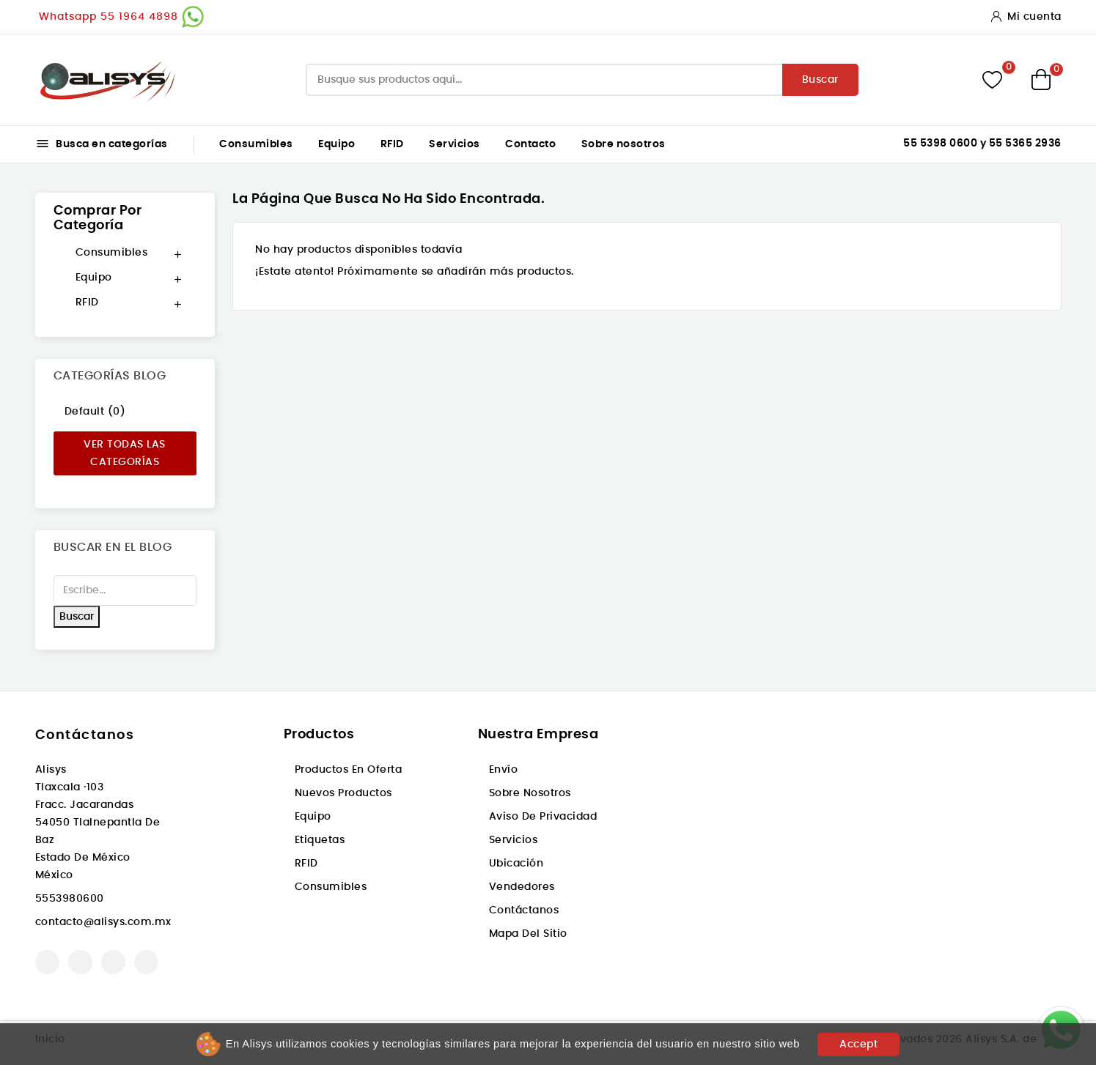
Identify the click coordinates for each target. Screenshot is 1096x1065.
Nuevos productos (343, 793)
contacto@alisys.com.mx (103, 922)
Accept (858, 1044)
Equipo (336, 144)
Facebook (47, 962)
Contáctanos (85, 735)
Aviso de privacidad (543, 817)
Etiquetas (320, 840)
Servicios (454, 144)
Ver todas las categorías (125, 453)
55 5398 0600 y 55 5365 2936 (982, 143)
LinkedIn (146, 962)
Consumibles (256, 144)
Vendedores (522, 887)
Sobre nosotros (623, 144)
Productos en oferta (348, 770)
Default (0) (95, 412)
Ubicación (516, 863)
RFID (392, 144)
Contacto (530, 144)
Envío (503, 770)
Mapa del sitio (528, 934)
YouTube (80, 962)
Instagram (113, 962)
